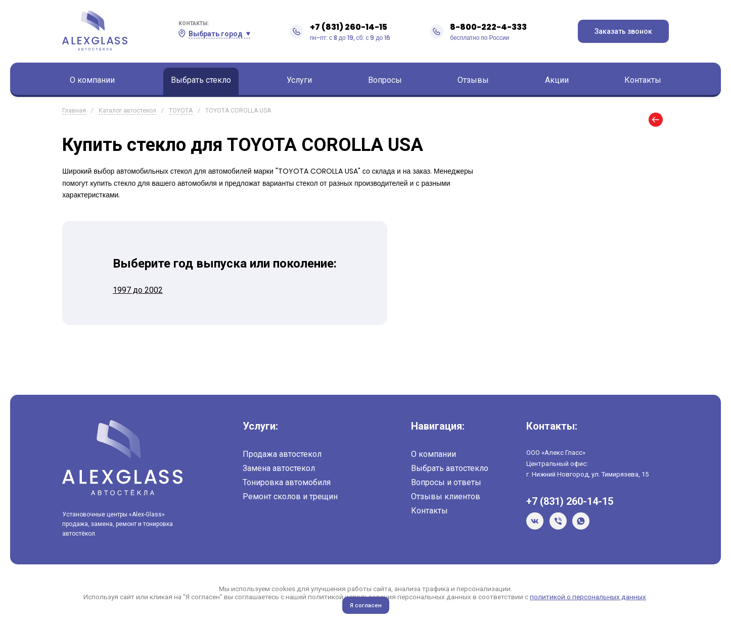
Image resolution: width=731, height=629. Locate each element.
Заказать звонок (623, 31)
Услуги (299, 80)
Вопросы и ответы (446, 482)
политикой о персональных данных (588, 597)
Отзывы (473, 80)
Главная (74, 110)
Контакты (642, 80)
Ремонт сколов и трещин (290, 496)
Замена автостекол (279, 468)
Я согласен (366, 605)
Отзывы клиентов (445, 496)
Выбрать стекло (201, 80)
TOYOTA (181, 110)
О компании (92, 80)
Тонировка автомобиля (287, 482)
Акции (557, 80)
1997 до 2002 (138, 290)
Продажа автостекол (282, 454)
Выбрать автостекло (449, 468)
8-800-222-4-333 (488, 27)
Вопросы (385, 80)
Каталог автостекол (127, 110)
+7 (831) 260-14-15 (348, 27)
